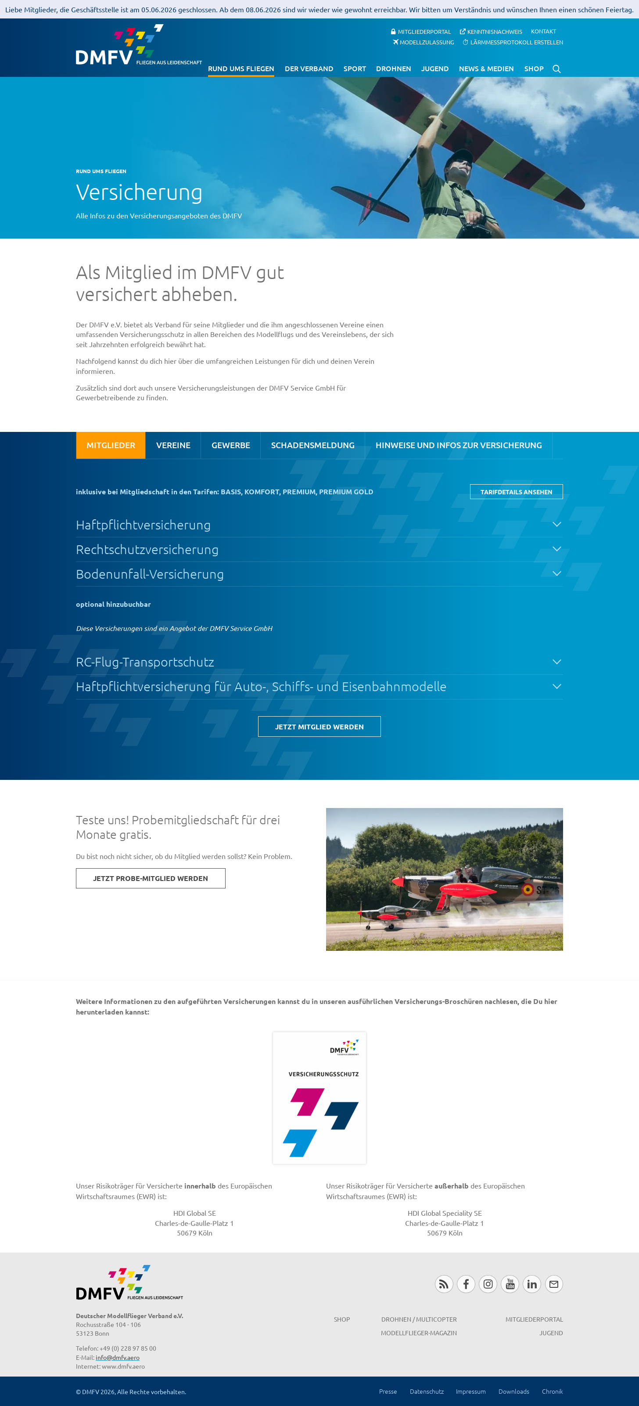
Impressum (471, 1391)
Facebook (466, 1284)
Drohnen (393, 68)
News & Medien (486, 68)
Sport (355, 68)
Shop (534, 68)
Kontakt (543, 31)
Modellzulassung (427, 42)
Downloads (514, 1391)
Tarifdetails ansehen (517, 492)
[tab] (110, 445)
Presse (388, 1391)
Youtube (510, 1284)
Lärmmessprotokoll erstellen (516, 42)
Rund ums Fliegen (241, 68)
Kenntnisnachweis (494, 31)
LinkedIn (532, 1284)
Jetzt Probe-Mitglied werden (150, 878)
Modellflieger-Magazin (419, 1333)
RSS (444, 1284)
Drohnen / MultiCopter (419, 1319)
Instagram (488, 1284)
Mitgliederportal (424, 31)
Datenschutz (427, 1391)
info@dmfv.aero (118, 1357)
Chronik (552, 1391)
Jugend (435, 68)
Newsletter (554, 1284)
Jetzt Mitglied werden (319, 726)
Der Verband (309, 68)
